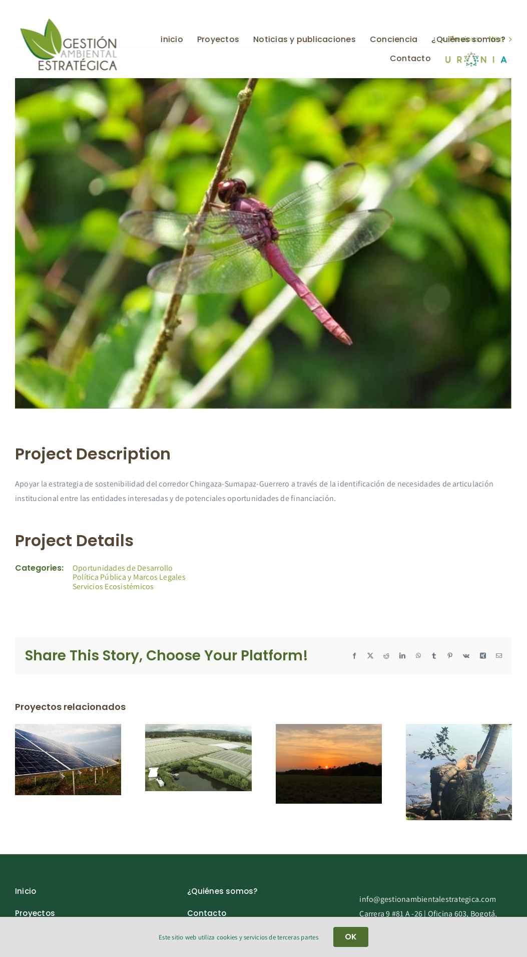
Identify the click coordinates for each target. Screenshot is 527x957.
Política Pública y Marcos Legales (129, 577)
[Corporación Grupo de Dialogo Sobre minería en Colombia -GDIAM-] (329, 729)
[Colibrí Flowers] (198, 729)
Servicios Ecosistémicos (113, 586)
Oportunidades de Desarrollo (123, 568)
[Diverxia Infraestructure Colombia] (68, 729)
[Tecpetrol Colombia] (459, 729)
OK (351, 936)
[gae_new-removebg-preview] (68, 21)
